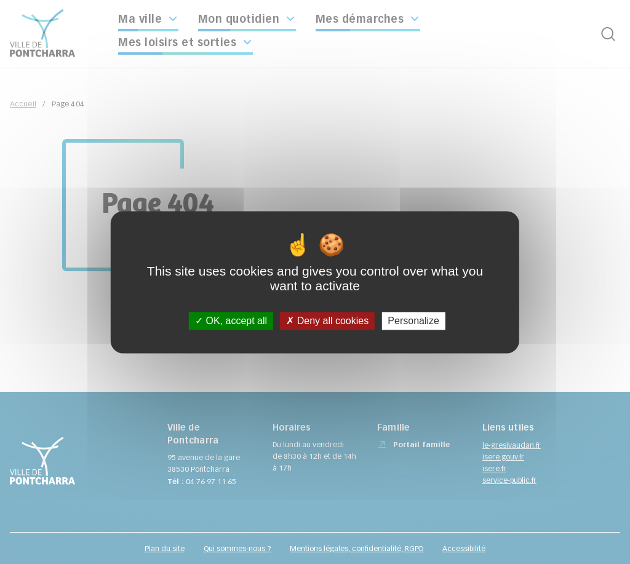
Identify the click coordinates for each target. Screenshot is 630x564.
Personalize (413, 321)
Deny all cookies (327, 321)
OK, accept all (231, 321)
